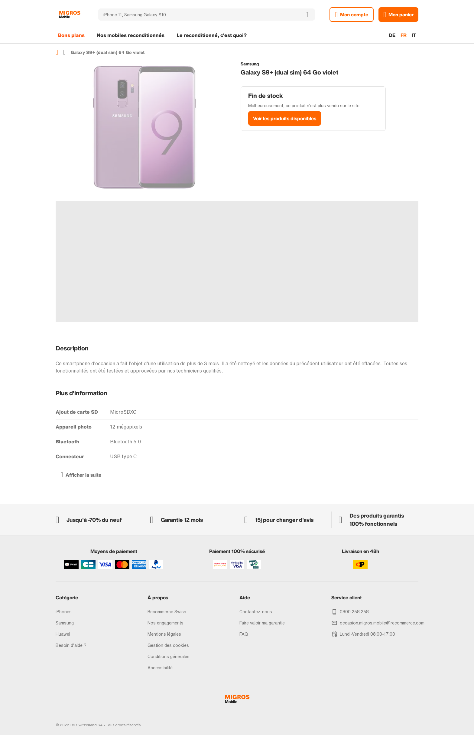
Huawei (63, 634)
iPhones (64, 611)
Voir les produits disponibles (284, 118)
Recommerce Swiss (167, 611)
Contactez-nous (255, 611)
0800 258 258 (354, 611)
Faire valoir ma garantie (262, 623)
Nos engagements (165, 623)
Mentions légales (164, 634)
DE (392, 35)
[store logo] (70, 14)
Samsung (65, 623)
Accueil (57, 52)
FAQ (243, 634)
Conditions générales (169, 656)
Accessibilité (160, 667)
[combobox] (198, 14)
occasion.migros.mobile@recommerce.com (382, 623)
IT (414, 35)
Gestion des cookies (168, 645)
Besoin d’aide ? (71, 645)
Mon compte (354, 14)
